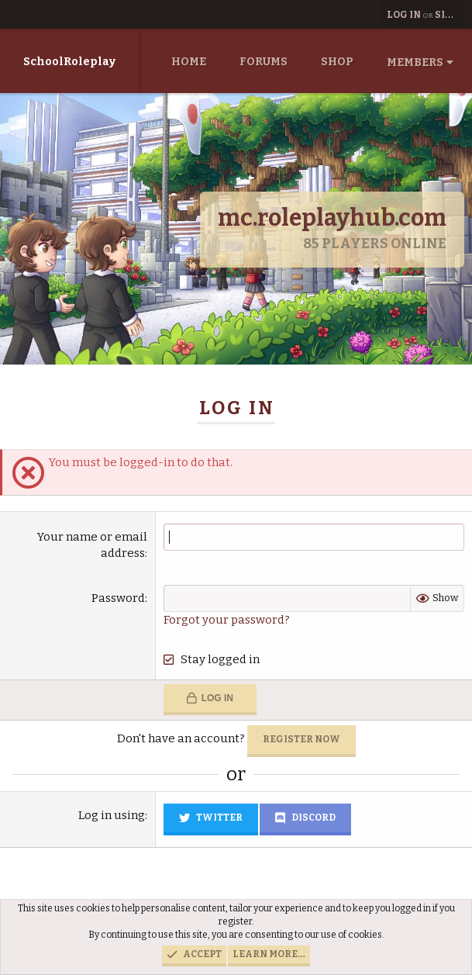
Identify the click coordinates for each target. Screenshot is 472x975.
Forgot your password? (227, 620)
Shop (337, 61)
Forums (263, 61)
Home (188, 61)
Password (118, 598)
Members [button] (415, 62)
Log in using (111, 815)
